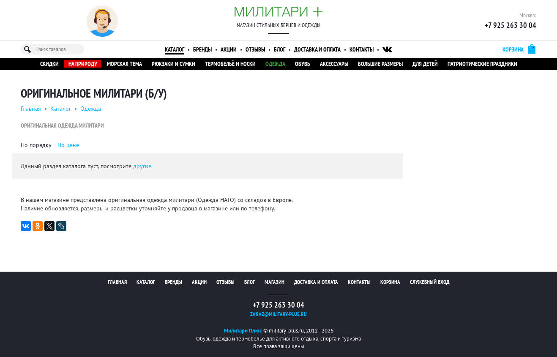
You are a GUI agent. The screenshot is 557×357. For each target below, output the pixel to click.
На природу (82, 64)
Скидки (49, 64)
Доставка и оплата (317, 49)
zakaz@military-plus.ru (278, 314)
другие (142, 166)
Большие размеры (380, 64)
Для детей (425, 64)
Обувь (302, 64)
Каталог (174, 49)
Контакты (361, 49)
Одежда (275, 64)
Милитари (278, 11)
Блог (279, 49)
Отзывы (255, 49)
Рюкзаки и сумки (173, 64)
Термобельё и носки (230, 64)
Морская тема (124, 64)
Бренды (202, 49)
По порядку (36, 145)
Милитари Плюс (243, 330)
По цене (68, 145)
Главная (31, 108)
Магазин (274, 282)
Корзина (390, 282)
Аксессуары (334, 64)
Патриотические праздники (482, 64)
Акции (229, 49)
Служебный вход (429, 282)
